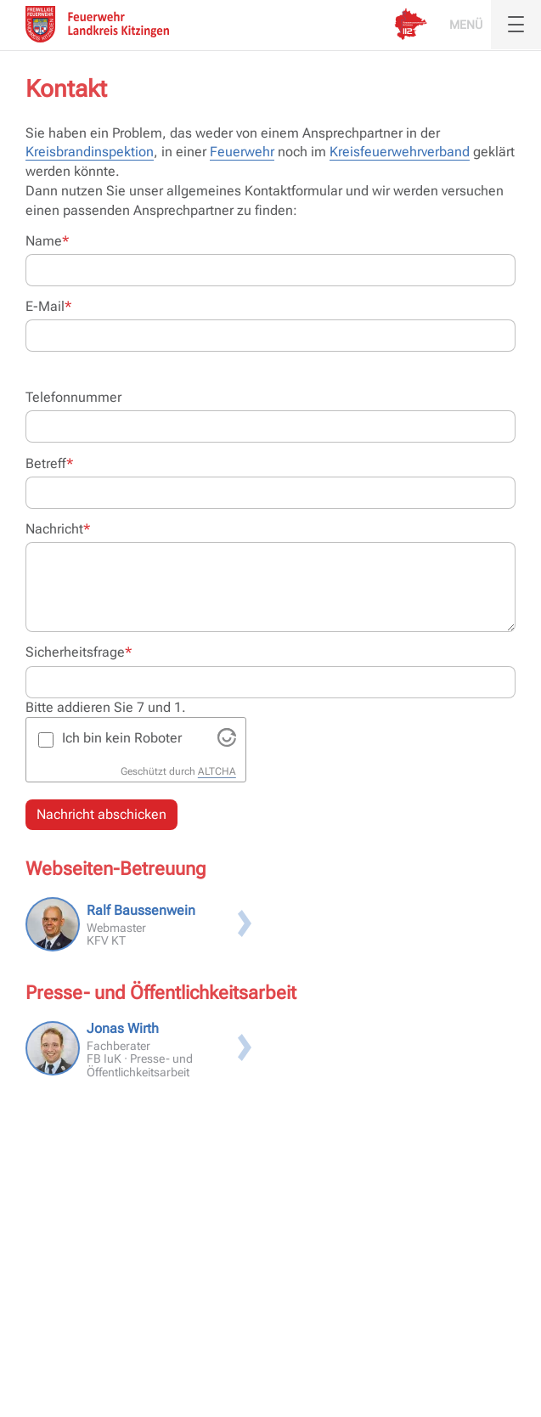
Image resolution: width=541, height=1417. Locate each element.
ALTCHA (217, 771)
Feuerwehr (242, 152)
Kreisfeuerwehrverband (400, 152)
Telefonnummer (73, 397)
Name (47, 240)
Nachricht (57, 528)
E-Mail (48, 305)
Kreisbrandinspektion (89, 152)
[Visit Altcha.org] (226, 742)
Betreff (49, 462)
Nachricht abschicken (101, 814)
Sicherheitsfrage (78, 651)
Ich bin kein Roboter (122, 738)
